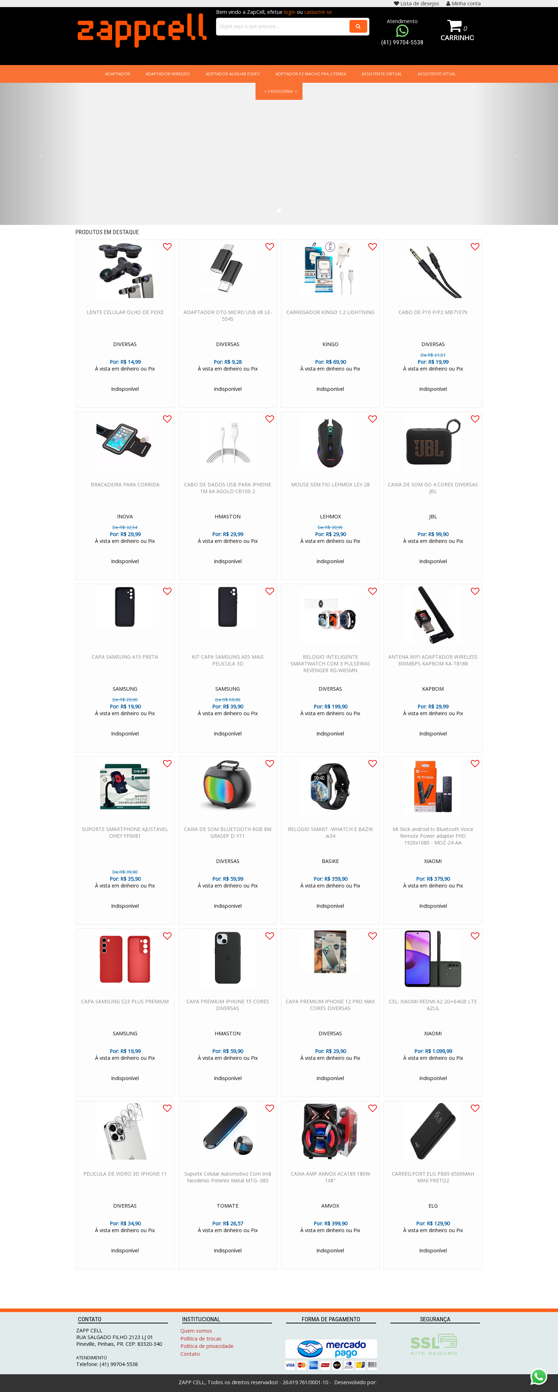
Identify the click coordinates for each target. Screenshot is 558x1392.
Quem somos (196, 1330)
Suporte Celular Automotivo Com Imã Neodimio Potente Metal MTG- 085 (227, 1184)
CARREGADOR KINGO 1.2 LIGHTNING (330, 319)
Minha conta (463, 3)
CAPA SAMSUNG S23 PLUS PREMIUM (125, 1008)
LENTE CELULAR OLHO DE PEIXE (125, 319)
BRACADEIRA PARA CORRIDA (125, 491)
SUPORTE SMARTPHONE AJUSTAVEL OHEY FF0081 (125, 839)
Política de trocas (200, 1338)
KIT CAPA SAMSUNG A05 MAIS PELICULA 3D (228, 667)
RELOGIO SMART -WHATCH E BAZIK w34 (330, 839)
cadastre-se (318, 12)
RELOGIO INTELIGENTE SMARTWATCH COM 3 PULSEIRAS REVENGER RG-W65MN (330, 670)
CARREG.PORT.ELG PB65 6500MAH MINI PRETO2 (433, 1184)
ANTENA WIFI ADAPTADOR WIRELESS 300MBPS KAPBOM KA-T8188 (433, 667)
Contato (190, 1353)
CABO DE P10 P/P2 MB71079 (433, 319)
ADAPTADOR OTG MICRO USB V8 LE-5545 (228, 322)
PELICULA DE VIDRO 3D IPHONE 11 (125, 1180)
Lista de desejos (416, 3)
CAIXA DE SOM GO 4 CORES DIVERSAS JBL (433, 495)
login (289, 12)
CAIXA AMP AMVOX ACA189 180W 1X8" (330, 1184)
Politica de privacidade (206, 1346)
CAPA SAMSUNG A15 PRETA (125, 663)
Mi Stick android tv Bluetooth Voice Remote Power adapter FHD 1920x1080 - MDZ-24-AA (433, 843)
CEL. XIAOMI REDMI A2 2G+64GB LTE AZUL (433, 1012)
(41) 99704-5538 (402, 42)
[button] (42, 155)
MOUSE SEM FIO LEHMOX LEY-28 (330, 491)
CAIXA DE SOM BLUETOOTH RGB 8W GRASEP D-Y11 (228, 839)
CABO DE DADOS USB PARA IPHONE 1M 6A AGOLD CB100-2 (227, 495)
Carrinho (457, 37)
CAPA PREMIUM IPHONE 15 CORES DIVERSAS (227, 1012)
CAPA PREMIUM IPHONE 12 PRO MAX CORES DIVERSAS (330, 1012)
